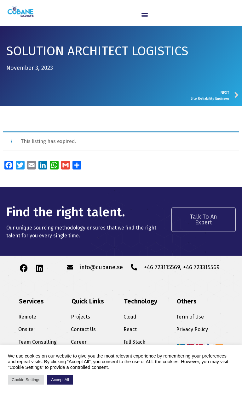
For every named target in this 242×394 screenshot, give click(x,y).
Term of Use (190, 317)
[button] (144, 14)
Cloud (130, 317)
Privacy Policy (192, 329)
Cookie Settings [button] (26, 379)
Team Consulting (37, 342)
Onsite (25, 329)
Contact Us (83, 329)
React (130, 329)
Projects (80, 317)
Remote (27, 317)
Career (79, 342)
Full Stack (134, 342)
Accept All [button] (60, 379)
